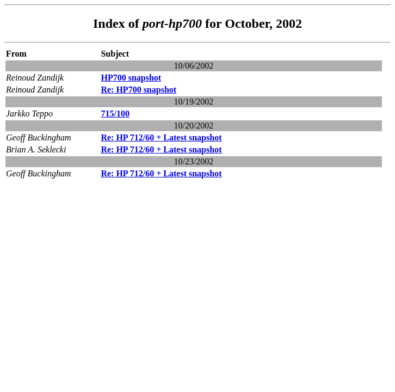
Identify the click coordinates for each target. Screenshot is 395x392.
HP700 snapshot (131, 77)
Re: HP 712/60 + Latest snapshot (161, 137)
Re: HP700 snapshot (138, 89)
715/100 (115, 113)
